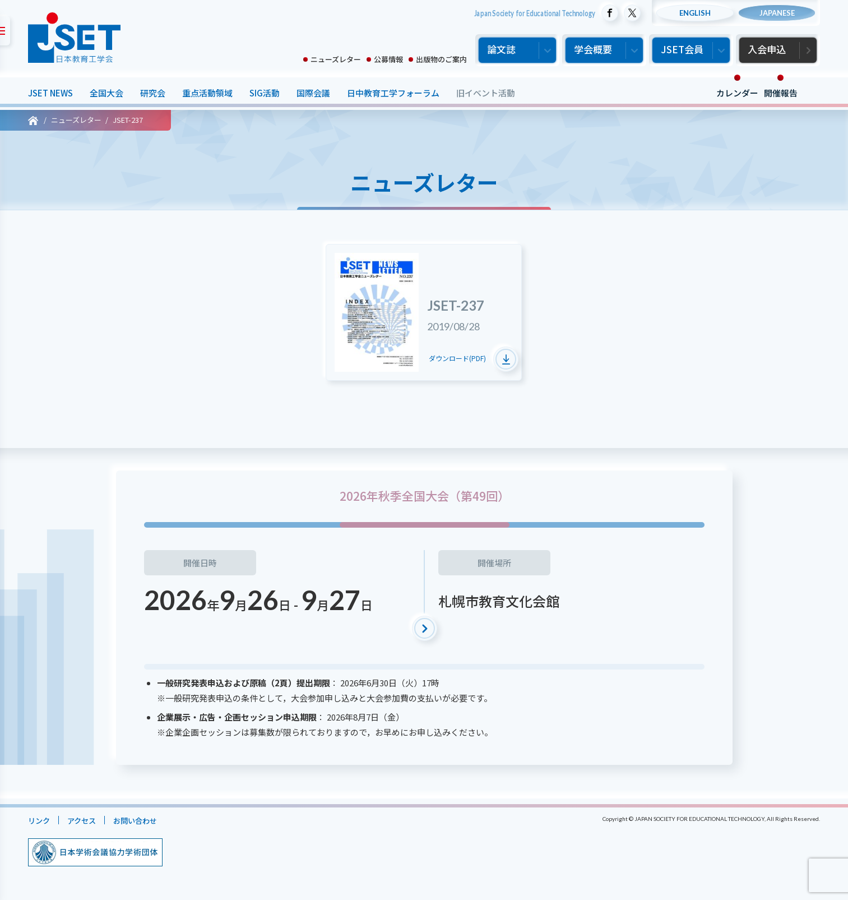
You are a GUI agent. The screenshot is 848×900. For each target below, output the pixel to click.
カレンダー (737, 93)
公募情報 (388, 59)
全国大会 (106, 93)
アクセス (87, 820)
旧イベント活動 (485, 93)
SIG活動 (264, 93)
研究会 (152, 93)
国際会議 (313, 93)
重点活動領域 (207, 93)
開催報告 (781, 93)
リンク (40, 820)
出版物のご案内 (441, 59)
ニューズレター (336, 59)
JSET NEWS (50, 93)
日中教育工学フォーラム (393, 93)
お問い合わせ (146, 820)
